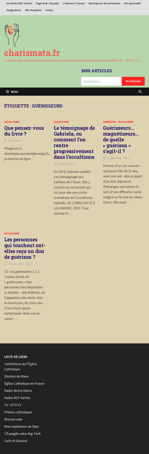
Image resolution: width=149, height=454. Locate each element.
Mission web (13, 419)
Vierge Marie (13, 10)
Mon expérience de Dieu (21, 426)
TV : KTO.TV (12, 405)
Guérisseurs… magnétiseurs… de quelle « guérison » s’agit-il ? (121, 139)
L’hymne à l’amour (74, 3)
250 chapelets (33, 10)
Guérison (109, 122)
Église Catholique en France (24, 383)
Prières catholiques (18, 412)
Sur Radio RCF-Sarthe (19, 3)
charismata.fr (32, 52)
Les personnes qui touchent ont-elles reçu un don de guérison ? (25, 248)
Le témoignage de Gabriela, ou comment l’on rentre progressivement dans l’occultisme (74, 142)
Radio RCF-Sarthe (17, 398)
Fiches (49, 10)
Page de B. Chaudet (47, 3)
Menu (12, 92)
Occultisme (11, 122)
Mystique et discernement (104, 3)
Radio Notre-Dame (18, 390)
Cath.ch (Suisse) (15, 441)
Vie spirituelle (132, 3)
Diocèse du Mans (16, 376)
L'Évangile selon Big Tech (22, 433)
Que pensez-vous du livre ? (24, 131)
